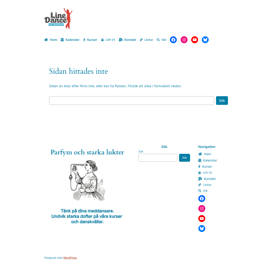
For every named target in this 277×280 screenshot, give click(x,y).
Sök (222, 101)
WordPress (70, 257)
